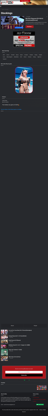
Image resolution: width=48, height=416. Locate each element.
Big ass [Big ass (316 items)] (17, 54)
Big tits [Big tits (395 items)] (21, 54)
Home (2, 9)
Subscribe (24, 375)
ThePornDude (4, 100)
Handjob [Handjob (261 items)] (40, 54)
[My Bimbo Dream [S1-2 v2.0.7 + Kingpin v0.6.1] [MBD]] (4, 346)
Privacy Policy (36, 397)
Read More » (29, 26)
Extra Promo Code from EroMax (40, 399)
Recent (12, 325)
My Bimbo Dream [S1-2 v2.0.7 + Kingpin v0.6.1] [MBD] (19, 345)
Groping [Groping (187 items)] (36, 54)
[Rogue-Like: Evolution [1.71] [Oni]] (4, 352)
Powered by (24, 380)
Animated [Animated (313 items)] (12, 54)
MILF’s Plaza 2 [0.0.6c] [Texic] (14, 356)
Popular (35, 325)
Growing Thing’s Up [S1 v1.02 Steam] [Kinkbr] (17, 335)
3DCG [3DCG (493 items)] (4, 54)
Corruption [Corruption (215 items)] (26, 54)
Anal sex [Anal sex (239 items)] (8, 54)
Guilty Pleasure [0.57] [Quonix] (15, 340)
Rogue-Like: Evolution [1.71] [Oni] (15, 349)
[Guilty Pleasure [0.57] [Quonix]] (4, 342)
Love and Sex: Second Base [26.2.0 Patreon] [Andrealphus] (20, 330)
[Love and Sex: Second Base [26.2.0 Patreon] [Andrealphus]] (4, 332)
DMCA (35, 401)
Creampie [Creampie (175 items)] (31, 54)
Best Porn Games (5, 102)
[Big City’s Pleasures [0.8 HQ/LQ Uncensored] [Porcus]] (12, 22)
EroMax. (40, 409)
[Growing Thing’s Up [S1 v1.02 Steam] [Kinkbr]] (4, 337)
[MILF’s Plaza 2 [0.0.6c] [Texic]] (4, 358)
